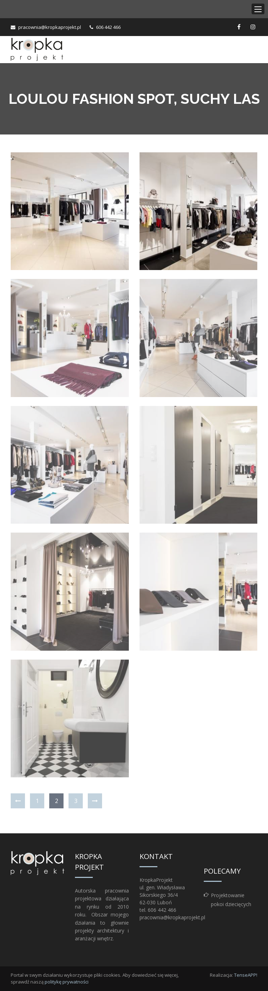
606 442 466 (108, 27)
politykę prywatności (67, 982)
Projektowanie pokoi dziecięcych (231, 900)
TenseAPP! (245, 975)
